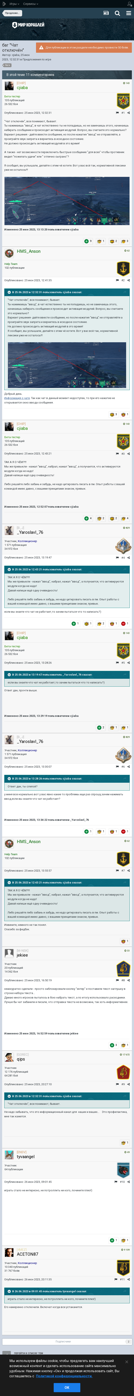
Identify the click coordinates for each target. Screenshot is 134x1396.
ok (67, 1388)
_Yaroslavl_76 (30, 532)
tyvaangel (26, 1156)
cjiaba (15, 55)
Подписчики (63, 1341)
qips (21, 1059)
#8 (123, 980)
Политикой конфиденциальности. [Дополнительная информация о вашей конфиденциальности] (64, 1376)
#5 (123, 662)
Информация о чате (17, 398)
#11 (122, 1279)
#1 (123, 112)
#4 (123, 557)
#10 (122, 1181)
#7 (123, 870)
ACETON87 (27, 1254)
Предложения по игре (37, 59)
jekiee (22, 955)
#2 (123, 280)
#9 (123, 1084)
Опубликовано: (28, 112)
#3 (123, 453)
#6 (123, 766)
